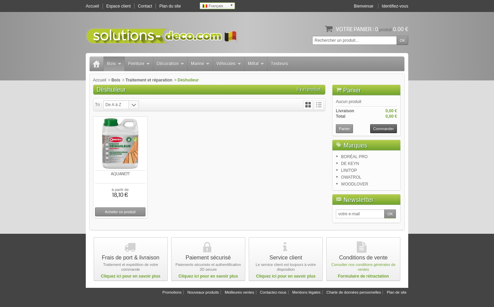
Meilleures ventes (239, 292)
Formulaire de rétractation (363, 276)
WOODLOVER (354, 184)
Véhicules (228, 64)
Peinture (139, 64)
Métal (256, 64)
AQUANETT (120, 174)
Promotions (172, 292)
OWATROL (351, 177)
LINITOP (349, 170)
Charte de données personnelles (353, 292)
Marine (200, 64)
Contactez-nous (273, 292)
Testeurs (279, 64)
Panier (352, 90)
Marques (355, 145)
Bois (114, 64)
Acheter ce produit (120, 212)
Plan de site (397, 292)
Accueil (99, 80)
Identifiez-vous (395, 6)
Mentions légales (306, 292)
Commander (383, 129)
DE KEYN (350, 163)
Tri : (98, 104)
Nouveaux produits (203, 292)
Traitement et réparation (149, 80)
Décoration (170, 64)
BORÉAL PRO (354, 156)
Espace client (118, 6)
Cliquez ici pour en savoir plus (130, 276)
